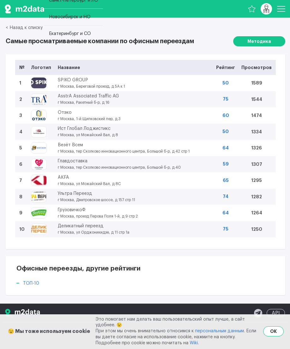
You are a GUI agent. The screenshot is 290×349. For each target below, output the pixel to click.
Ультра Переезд (75, 193)
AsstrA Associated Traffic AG (88, 96)
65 (226, 180)
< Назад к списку (24, 28)
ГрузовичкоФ (72, 210)
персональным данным (219, 331)
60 (225, 115)
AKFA (63, 177)
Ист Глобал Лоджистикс (84, 128)
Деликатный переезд (81, 226)
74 (225, 196)
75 (225, 99)
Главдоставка (72, 161)
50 (225, 83)
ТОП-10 (31, 283)
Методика (259, 41)
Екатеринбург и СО (70, 34)
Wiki (194, 343)
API (276, 313)
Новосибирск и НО (70, 17)
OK (273, 331)
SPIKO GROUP (73, 80)
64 (225, 148)
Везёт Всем (70, 145)
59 (226, 164)
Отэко (65, 112)
